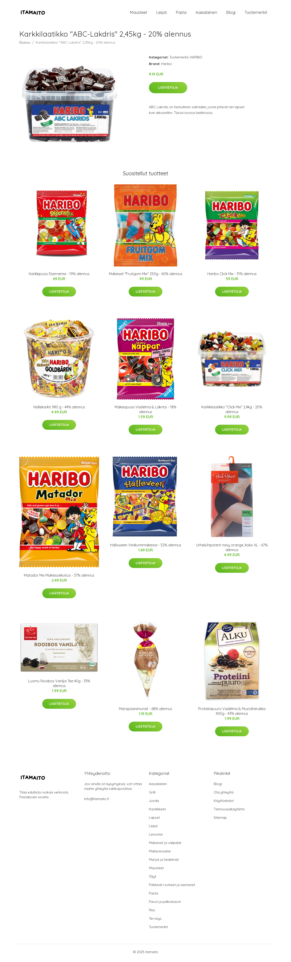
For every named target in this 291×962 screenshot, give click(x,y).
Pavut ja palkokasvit (165, 904)
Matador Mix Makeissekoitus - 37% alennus (59, 577)
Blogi (231, 13)
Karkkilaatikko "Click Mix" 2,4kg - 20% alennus (231, 411)
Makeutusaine (160, 853)
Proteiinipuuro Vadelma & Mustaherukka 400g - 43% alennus (232, 713)
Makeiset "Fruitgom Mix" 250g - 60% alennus (145, 276)
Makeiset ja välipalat (165, 845)
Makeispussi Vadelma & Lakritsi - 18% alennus (145, 411)
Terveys (155, 921)
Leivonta (156, 836)
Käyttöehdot (224, 803)
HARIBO (196, 59)
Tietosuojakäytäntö (229, 811)
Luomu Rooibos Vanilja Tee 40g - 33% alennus (59, 686)
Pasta (181, 13)
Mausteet (138, 13)
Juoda (154, 803)
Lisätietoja (168, 90)
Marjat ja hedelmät (164, 862)
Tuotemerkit (256, 13)
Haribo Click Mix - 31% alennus (232, 276)
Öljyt (152, 879)
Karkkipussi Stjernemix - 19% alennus (59, 276)
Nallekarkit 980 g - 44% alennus (59, 409)
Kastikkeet (157, 811)
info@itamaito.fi (96, 801)
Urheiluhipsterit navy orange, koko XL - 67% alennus (232, 550)
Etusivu (24, 45)
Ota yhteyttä (223, 794)
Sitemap (220, 820)
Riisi (152, 912)
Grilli (152, 794)
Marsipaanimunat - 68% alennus (145, 711)
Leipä (161, 13)
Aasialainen (206, 13)
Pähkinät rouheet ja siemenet (172, 887)
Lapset (154, 820)
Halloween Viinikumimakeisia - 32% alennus (145, 547)
